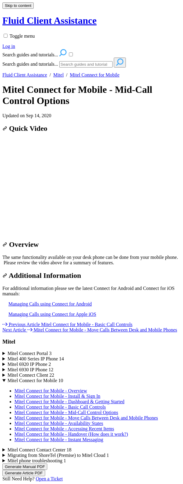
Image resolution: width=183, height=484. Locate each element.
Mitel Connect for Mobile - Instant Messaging (58, 439)
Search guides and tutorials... (30, 64)
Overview (20, 244)
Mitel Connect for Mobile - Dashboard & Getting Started (69, 401)
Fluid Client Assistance (24, 74)
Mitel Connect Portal (29, 353)
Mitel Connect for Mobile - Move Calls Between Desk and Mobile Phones (86, 417)
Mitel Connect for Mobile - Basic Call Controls (60, 407)
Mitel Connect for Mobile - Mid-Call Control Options (77, 95)
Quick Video (24, 128)
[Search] (86, 64)
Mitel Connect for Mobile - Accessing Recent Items (64, 428)
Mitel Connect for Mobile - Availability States (58, 423)
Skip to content (18, 5)
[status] (91, 260)
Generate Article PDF (24, 473)
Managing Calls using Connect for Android (50, 303)
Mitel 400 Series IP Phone (36, 358)
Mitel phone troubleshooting (37, 460)
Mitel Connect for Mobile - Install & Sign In (57, 396)
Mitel (58, 74)
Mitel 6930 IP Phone (30, 369)
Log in (8, 46)
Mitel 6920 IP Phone (29, 364)
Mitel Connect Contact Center (39, 449)
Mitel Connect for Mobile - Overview (50, 390)
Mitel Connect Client (31, 375)
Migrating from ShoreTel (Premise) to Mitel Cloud (58, 455)
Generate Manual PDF (25, 466)
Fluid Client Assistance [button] (49, 20)
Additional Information (41, 275)
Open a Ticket (49, 478)
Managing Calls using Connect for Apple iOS (52, 314)
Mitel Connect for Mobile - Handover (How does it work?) (71, 434)
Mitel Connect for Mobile (94, 74)
